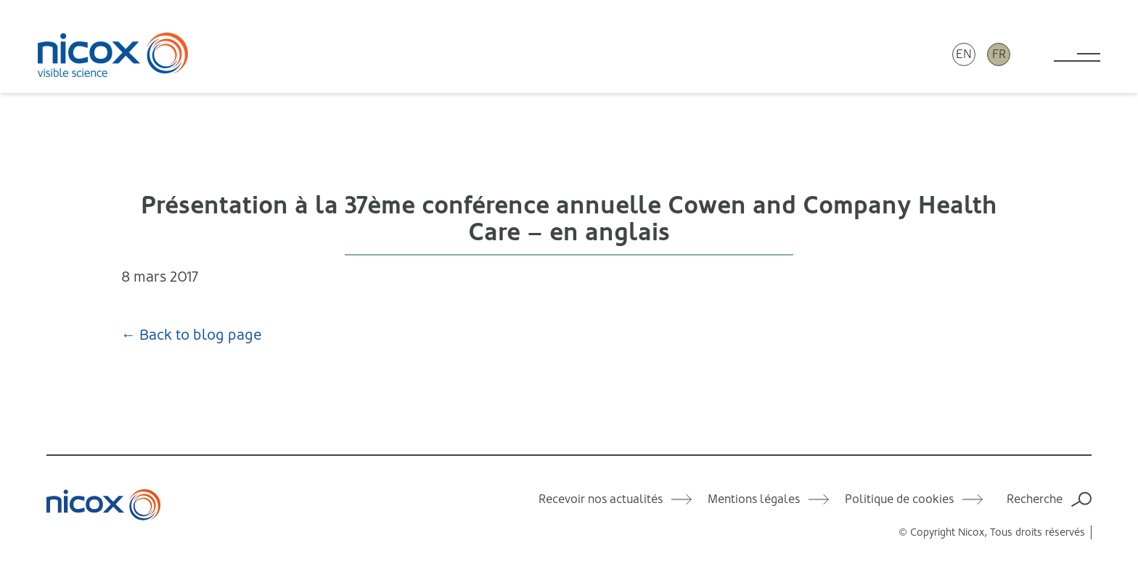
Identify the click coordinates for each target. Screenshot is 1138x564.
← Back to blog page (191, 335)
